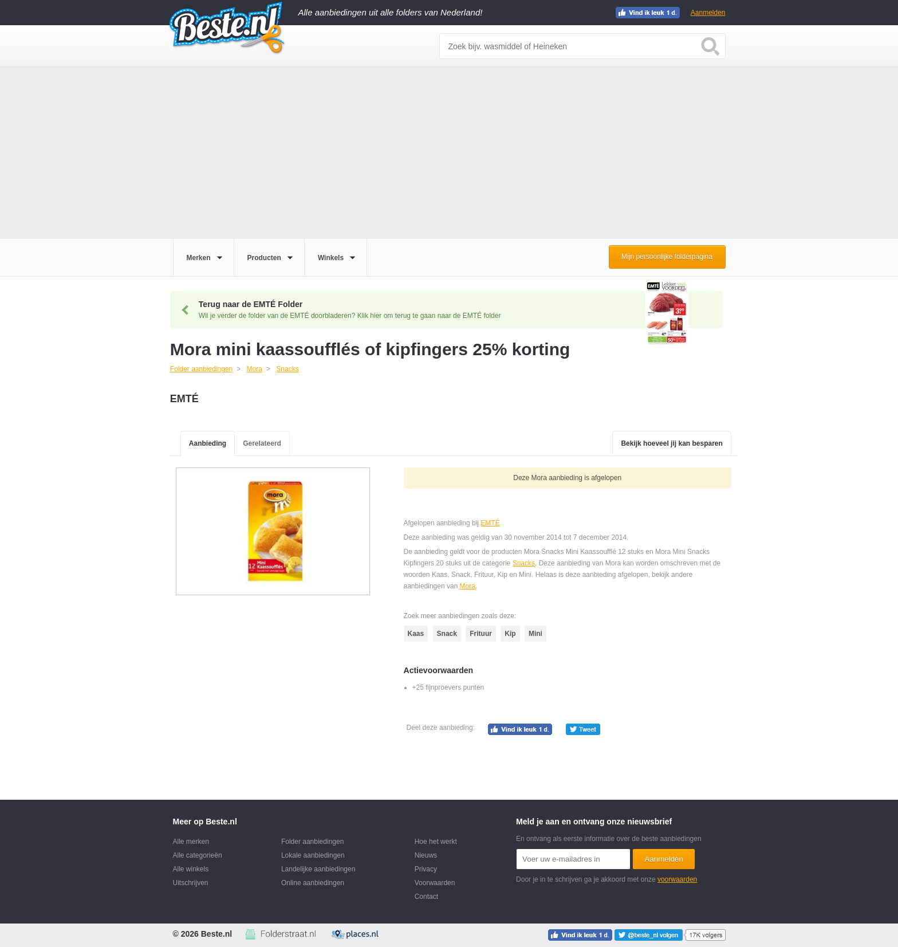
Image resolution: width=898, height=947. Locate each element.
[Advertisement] (449, 153)
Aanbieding (207, 443)
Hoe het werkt (436, 842)
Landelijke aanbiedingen (318, 869)
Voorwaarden (435, 883)
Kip (510, 634)
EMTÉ (489, 523)
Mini (535, 634)
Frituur (481, 634)
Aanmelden (708, 13)
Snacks (524, 563)
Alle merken (191, 842)
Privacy (426, 869)
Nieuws (426, 855)
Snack (447, 634)
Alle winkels (191, 869)
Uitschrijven (190, 883)
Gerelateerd (262, 443)
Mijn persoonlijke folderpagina (666, 257)
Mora (467, 586)
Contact (426, 897)
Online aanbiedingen (312, 883)
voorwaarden (677, 879)
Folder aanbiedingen (312, 842)
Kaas (416, 634)
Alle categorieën (197, 855)
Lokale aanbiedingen (313, 855)
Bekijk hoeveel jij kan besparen (671, 443)
